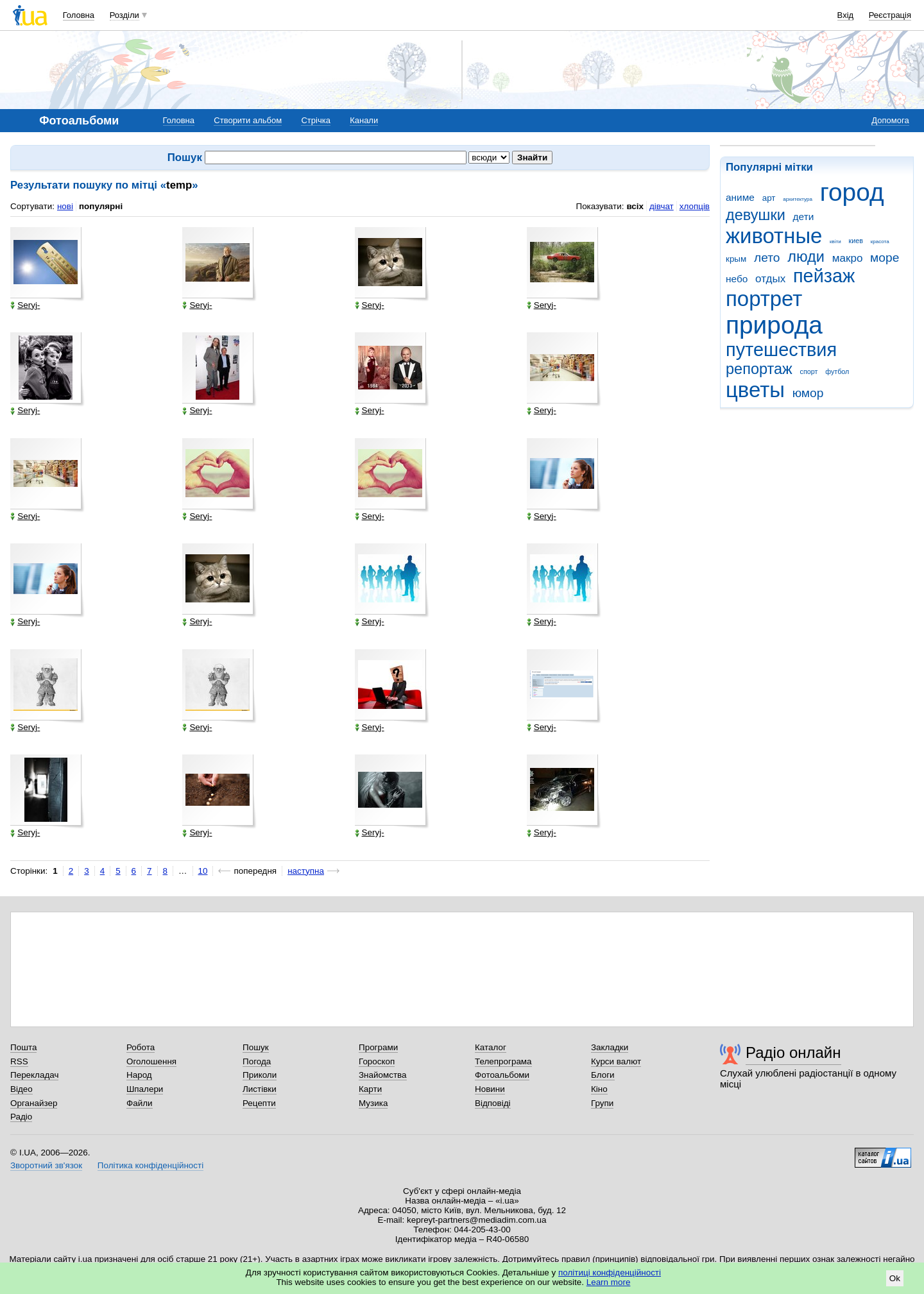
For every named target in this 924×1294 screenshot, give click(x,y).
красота (880, 241)
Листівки (260, 1089)
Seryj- (25, 305)
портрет (764, 299)
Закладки (609, 1047)
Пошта (23, 1047)
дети (803, 216)
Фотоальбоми (502, 1075)
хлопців (695, 206)
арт (769, 198)
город (852, 192)
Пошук (256, 1047)
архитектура (797, 199)
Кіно (599, 1089)
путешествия (781, 349)
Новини (490, 1089)
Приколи (260, 1075)
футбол (837, 371)
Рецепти (259, 1103)
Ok (894, 1278)
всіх (635, 206)
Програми (378, 1047)
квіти (835, 241)
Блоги (603, 1075)
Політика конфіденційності (150, 1165)
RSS (19, 1061)
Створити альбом (248, 120)
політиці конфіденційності (609, 1272)
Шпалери (144, 1089)
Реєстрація (890, 15)
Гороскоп (377, 1061)
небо (737, 278)
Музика (373, 1103)
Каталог (490, 1047)
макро (847, 258)
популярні (101, 206)
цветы (755, 390)
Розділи (124, 15)
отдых (770, 279)
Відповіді (493, 1103)
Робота (140, 1047)
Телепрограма (503, 1061)
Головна (78, 15)
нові (65, 206)
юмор (808, 393)
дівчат (661, 206)
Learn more (608, 1282)
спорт (809, 371)
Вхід (845, 15)
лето (767, 257)
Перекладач (34, 1075)
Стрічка (315, 120)
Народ (139, 1075)
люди (806, 256)
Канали (364, 120)
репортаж (759, 369)
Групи (602, 1103)
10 (203, 871)
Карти (370, 1089)
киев (856, 240)
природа (774, 325)
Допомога (890, 120)
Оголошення (151, 1061)
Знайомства (383, 1075)
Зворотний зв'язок (46, 1165)
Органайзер (33, 1103)
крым (736, 259)
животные (774, 236)
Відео (21, 1089)
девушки (755, 215)
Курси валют (616, 1061)
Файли (139, 1103)
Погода (257, 1061)
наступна (305, 871)
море (884, 257)
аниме (740, 197)
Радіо (21, 1116)
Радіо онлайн (793, 1052)
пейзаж (824, 276)
